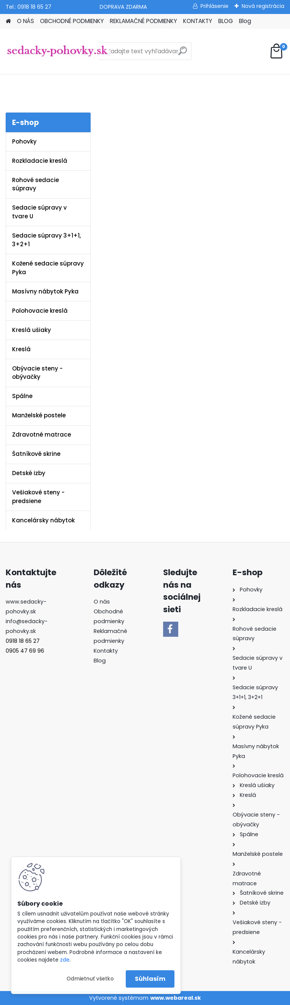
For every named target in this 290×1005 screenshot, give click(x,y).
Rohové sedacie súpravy (35, 184)
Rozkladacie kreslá (39, 161)
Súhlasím (150, 978)
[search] (182, 53)
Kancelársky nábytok (43, 520)
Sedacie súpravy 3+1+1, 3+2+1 (46, 240)
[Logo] (58, 51)
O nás (102, 601)
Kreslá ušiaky (31, 330)
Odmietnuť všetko (90, 978)
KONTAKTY (197, 21)
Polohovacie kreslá (40, 311)
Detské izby (28, 473)
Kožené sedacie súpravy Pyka (48, 267)
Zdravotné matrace (41, 434)
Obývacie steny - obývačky (37, 372)
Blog (245, 21)
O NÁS (25, 21)
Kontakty (106, 651)
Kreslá (21, 349)
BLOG (225, 21)
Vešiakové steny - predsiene (38, 496)
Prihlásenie (214, 6)
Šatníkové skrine (36, 454)
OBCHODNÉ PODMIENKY (72, 21)
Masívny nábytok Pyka (45, 291)
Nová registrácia (263, 6)
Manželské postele (39, 415)
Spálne (22, 396)
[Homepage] (8, 21)
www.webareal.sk (175, 998)
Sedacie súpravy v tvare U (39, 212)
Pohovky (24, 141)
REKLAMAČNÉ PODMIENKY (143, 21)
